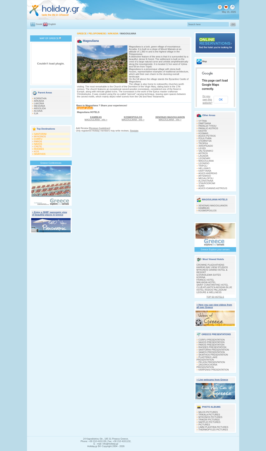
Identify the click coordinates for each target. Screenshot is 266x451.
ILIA (36, 113)
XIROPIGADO (205, 146)
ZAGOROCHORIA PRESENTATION (207, 365)
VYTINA (202, 121)
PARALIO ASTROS (208, 128)
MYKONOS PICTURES (210, 417)
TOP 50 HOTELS (215, 297)
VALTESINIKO (205, 151)
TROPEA (203, 143)
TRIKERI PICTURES (209, 419)
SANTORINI (40, 134)
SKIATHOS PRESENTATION (213, 354)
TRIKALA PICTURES (209, 414)
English (52, 24)
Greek (39, 24)
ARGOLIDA (40, 108)
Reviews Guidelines (99, 128)
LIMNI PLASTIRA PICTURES (213, 427)
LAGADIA (203, 156)
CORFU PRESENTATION (211, 339)
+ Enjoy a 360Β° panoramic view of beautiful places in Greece (49, 213)
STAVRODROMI (206, 183)
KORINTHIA (40, 98)
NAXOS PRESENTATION (211, 342)
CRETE (38, 146)
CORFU (38, 139)
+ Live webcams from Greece (212, 379)
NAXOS (38, 144)
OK (221, 99)
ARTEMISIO (204, 176)
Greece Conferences (51, 163)
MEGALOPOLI (205, 178)
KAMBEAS (203, 208)
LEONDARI (204, 158)
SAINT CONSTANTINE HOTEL (212, 285)
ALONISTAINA (205, 181)
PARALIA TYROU (207, 126)
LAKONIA (39, 103)
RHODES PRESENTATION (212, 347)
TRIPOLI (202, 166)
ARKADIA (39, 101)
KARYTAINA (204, 171)
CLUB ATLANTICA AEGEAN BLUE (214, 287)
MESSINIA (39, 106)
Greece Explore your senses (215, 249)
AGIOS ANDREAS (207, 173)
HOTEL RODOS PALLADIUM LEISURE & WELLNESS (212, 291)
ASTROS (203, 153)
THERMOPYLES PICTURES (213, 429)
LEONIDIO (203, 163)
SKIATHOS (40, 154)
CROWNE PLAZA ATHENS (210, 265)
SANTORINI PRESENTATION (213, 349)
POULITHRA (205, 138)
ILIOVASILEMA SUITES (209, 275)
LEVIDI (202, 148)
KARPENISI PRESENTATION (213, 369)
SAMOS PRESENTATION (211, 352)
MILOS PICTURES (208, 412)
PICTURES (204, 424)
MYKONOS (40, 136)
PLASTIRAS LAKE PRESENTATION (207, 358)
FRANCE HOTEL (205, 280)
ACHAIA (38, 111)
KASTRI (202, 131)
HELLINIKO (204, 168)
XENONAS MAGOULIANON (212, 205)
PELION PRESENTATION (211, 362)
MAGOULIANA (206, 161)
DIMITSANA (204, 123)
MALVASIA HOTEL (206, 282)
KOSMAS (203, 133)
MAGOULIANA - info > (96, 118)
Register (134, 130)
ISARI (201, 186)
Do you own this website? (207, 99)
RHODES (39, 149)
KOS (36, 151)
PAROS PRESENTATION (211, 344)
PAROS (38, 141)
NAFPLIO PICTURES (209, 422)
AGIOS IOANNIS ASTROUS (212, 188)
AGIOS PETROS (207, 136)
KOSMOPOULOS (207, 210)
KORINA (201, 277)
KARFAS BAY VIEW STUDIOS (212, 267)
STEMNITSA (205, 141)
